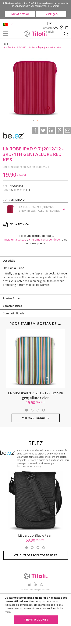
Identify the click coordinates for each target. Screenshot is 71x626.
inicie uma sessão (15, 239)
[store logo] (36, 33)
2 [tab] (32, 410)
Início (5, 43)
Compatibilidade (13, 313)
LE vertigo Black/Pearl (35, 535)
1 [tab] (26, 410)
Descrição (9, 260)
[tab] (35, 260)
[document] (36, 610)
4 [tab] (43, 410)
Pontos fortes (12, 298)
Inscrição (51, 14)
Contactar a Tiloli (47, 29)
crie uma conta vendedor (45, 239)
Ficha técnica (19, 224)
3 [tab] (38, 410)
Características (12, 306)
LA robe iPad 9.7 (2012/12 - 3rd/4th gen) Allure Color (35, 395)
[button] (8, 24)
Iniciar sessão (20, 14)
